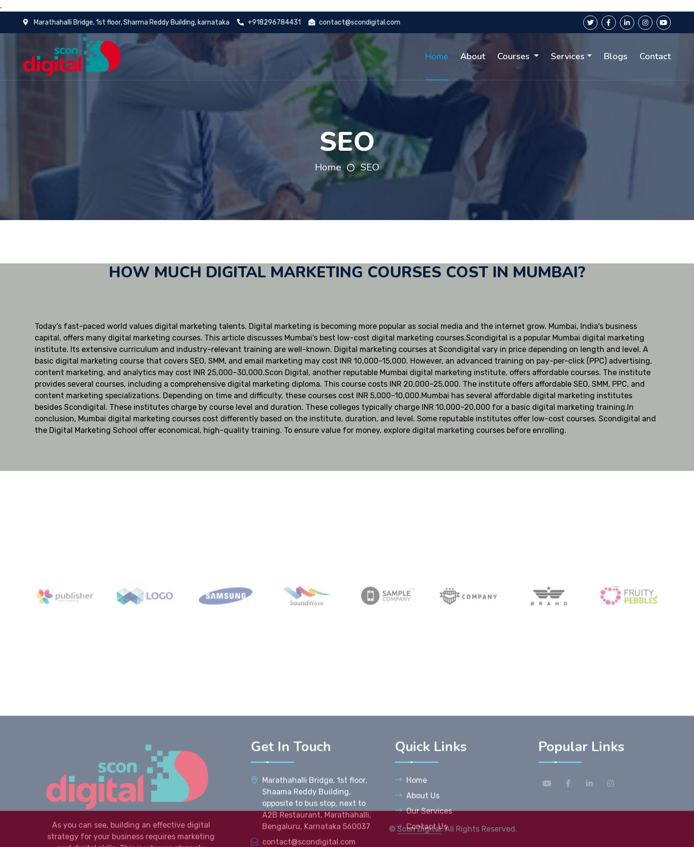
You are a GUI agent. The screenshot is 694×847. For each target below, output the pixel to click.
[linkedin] (627, 22)
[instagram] (645, 22)
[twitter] (590, 22)
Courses (514, 56)
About (472, 56)
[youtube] (663, 22)
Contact (655, 56)
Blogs (615, 56)
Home (436, 56)
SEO (369, 167)
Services (568, 56)
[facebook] (608, 22)
